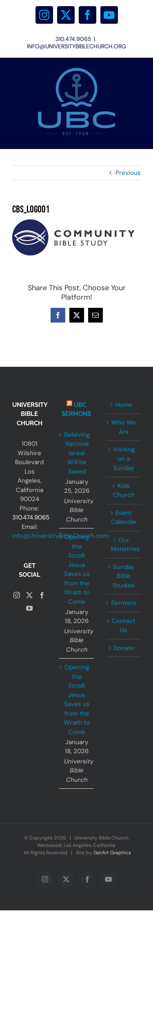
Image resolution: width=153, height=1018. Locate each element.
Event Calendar (124, 517)
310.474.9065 (30, 517)
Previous (128, 173)
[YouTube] (29, 608)
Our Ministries (124, 544)
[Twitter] (29, 595)
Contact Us (123, 625)
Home (123, 405)
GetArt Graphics (112, 852)
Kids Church (124, 490)
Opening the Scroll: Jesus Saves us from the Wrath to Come (77, 569)
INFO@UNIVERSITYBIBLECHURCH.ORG (76, 46)
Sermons (124, 603)
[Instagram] (16, 595)
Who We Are (123, 427)
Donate (123, 648)
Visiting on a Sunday (124, 458)
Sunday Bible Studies (124, 576)
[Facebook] (42, 595)
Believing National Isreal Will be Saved (77, 453)
